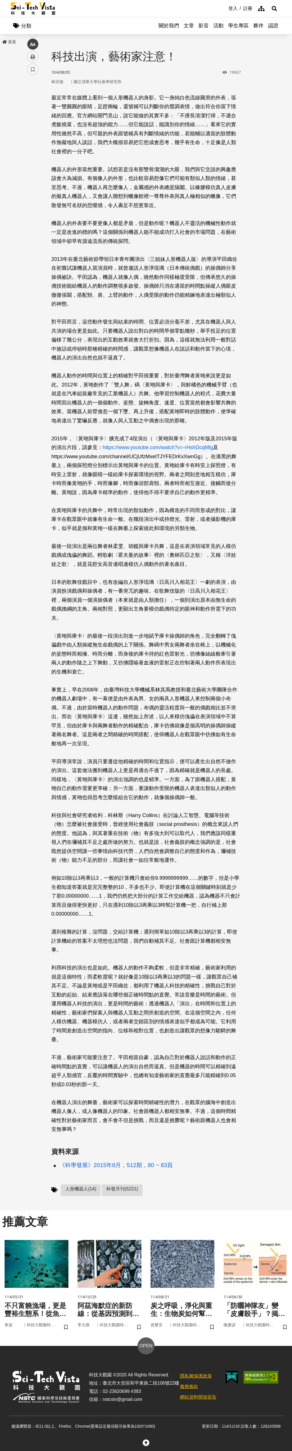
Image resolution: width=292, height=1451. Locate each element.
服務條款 (189, 1386)
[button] (274, 8)
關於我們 (169, 25)
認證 (273, 25)
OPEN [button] (145, 1345)
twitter (32, 121)
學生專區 (238, 25)
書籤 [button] (32, 171)
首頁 (9, 42)
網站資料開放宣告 (198, 1397)
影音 (203, 25)
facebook (32, 109)
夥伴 (258, 25)
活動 (218, 25)
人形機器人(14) (80, 1188)
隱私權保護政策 (196, 1376)
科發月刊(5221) (122, 1188)
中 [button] (33, 146)
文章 (189, 25)
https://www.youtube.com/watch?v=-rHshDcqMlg (158, 447)
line (31, 134)
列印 (32, 159)
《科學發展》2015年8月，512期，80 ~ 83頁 (116, 1165)
